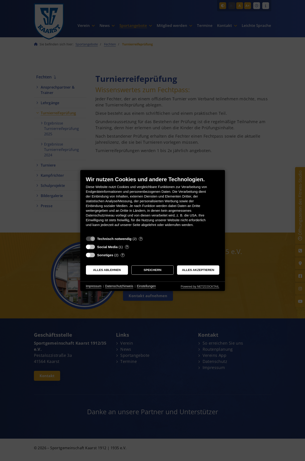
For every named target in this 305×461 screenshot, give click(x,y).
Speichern (152, 270)
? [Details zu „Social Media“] (127, 247)
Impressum (94, 286)
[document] (152, 205)
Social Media (107, 247)
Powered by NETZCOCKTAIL (200, 286)
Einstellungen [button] (146, 286)
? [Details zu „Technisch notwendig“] (141, 238)
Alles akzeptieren (198, 270)
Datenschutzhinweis (119, 286)
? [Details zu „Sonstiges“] (122, 255)
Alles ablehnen (107, 270)
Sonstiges (105, 255)
